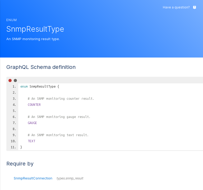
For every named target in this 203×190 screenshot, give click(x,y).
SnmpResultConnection (48, 178)
